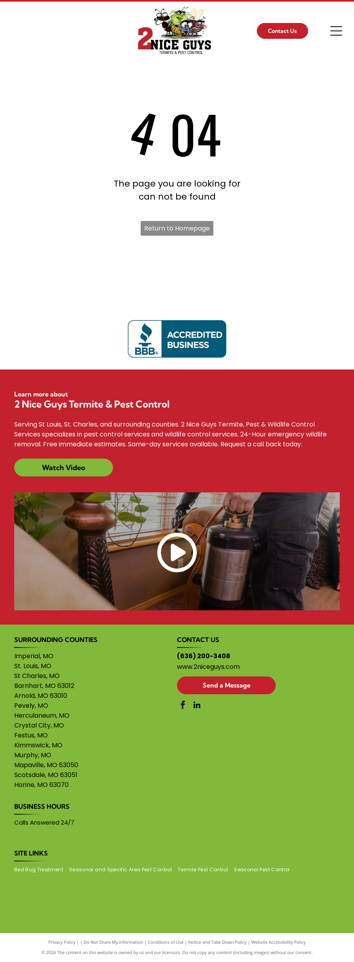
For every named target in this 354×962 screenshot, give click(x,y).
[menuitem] (41, 870)
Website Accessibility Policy (278, 942)
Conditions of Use (166, 942)
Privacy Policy (61, 942)
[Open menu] (336, 31)
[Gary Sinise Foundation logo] (47, 274)
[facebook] (183, 706)
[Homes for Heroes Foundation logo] (112, 274)
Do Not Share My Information (113, 942)
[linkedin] (197, 706)
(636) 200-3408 (203, 656)
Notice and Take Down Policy (217, 942)
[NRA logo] (177, 274)
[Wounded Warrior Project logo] (242, 274)
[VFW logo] (307, 274)
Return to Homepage (177, 228)
